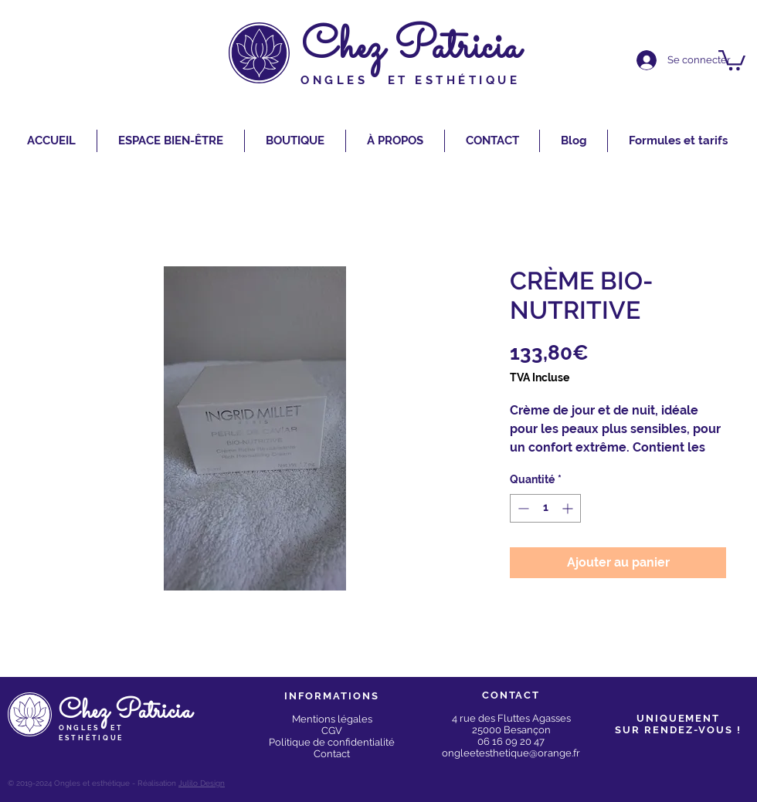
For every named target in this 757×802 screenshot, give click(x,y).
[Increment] (569, 508)
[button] (731, 59)
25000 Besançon (511, 730)
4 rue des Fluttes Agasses (511, 718)
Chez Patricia (411, 48)
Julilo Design (201, 783)
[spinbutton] (545, 508)
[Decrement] (521, 508)
